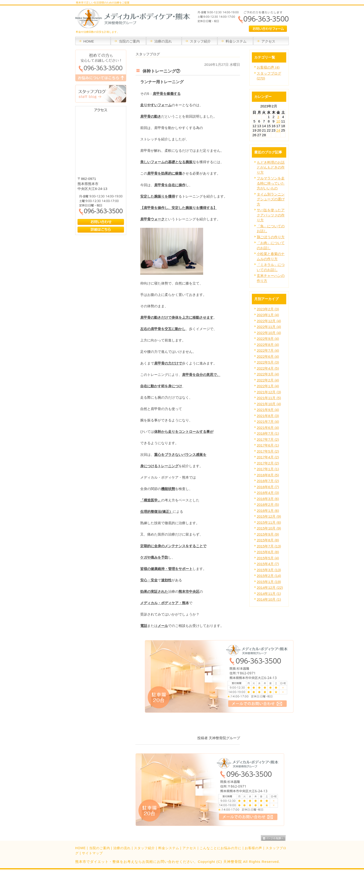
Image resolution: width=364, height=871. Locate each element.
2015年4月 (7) (268, 564)
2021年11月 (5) (269, 398)
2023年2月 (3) (268, 309)
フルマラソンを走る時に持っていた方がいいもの (271, 183)
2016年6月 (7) (268, 487)
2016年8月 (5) (268, 475)
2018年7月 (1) (268, 433)
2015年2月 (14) (269, 576)
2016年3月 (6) (268, 499)
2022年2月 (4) (268, 380)
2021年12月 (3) (269, 392)
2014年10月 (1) (269, 599)
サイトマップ (92, 853)
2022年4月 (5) (268, 368)
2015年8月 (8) (268, 540)
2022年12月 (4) (269, 321)
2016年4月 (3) (268, 493)
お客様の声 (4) (268, 67)
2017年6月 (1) (268, 445)
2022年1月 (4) (268, 386)
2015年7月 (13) (269, 546)
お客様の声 (253, 848)
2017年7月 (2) (268, 439)
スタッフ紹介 (144, 848)
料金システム (168, 848)
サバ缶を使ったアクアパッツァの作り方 (271, 215)
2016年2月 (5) (268, 505)
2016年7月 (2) (268, 481)
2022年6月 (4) (268, 356)
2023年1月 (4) (268, 315)
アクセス (189, 848)
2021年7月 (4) (268, 422)
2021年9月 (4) (268, 410)
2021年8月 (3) (268, 416)
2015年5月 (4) (268, 558)
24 (278, 130)
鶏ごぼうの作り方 (271, 237)
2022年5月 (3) (268, 362)
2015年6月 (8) (268, 552)
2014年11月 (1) (269, 594)
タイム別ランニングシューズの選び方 (271, 199)
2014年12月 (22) (270, 587)
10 (278, 121)
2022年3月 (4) (268, 374)
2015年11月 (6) (269, 522)
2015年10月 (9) (269, 528)
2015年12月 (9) (269, 516)
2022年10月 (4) (269, 333)
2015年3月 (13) (269, 570)
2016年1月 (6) (268, 511)
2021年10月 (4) (269, 404)
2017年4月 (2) (268, 457)
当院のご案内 (99, 848)
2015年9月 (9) (268, 534)
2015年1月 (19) (269, 582)
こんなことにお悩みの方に (220, 848)
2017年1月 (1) (268, 469)
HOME (80, 848)
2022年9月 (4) (268, 339)
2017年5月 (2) (268, 451)
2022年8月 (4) (268, 345)
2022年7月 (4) (268, 350)
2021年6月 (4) (268, 428)
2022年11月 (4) (269, 327)
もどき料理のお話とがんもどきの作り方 (271, 167)
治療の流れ (122, 848)
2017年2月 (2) (268, 463)
